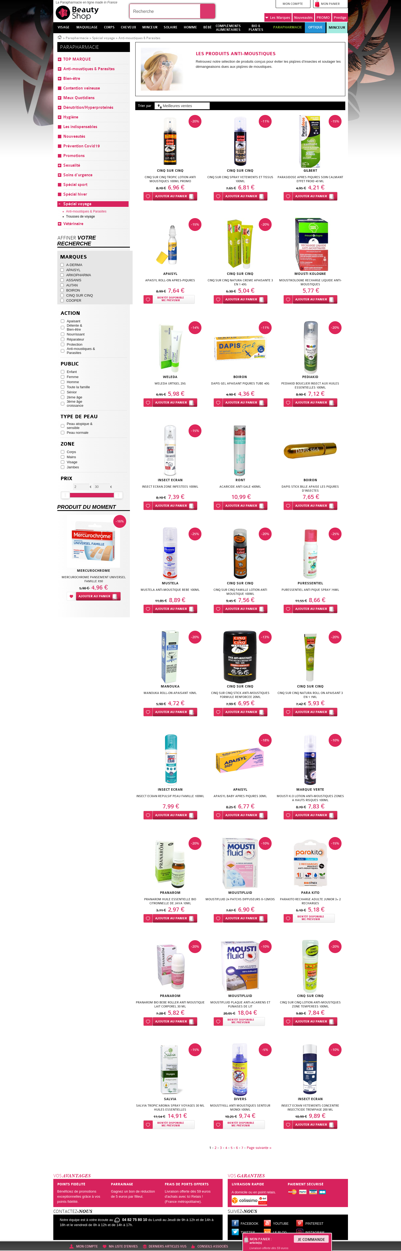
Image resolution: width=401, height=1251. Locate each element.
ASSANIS (73, 280)
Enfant (72, 372)
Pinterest (314, 1224)
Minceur (337, 27)
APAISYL (73, 270)
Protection (75, 344)
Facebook (249, 1224)
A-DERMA (74, 265)
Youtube (280, 1224)
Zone (68, 444)
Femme (72, 377)
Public (70, 364)
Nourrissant (75, 334)
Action (70, 313)
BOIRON (73, 290)
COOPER (73, 300)
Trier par (144, 106)
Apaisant (73, 321)
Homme (73, 382)
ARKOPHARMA (78, 275)
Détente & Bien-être (74, 327)
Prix (66, 479)
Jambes (73, 467)
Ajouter (171, 196)
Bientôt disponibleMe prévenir (170, 299)
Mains (71, 457)
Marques (277, 17)
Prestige (340, 18)
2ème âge (74, 397)
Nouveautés (303, 18)
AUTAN (72, 285)
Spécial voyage (103, 38)
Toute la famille (78, 387)
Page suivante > (259, 1148)
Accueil (59, 37)
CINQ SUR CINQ (79, 295)
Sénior (72, 392)
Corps (71, 452)
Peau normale (77, 433)
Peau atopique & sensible (79, 426)
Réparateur (75, 339)
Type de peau (79, 417)
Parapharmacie (77, 38)
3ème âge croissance (75, 403)
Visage (72, 462)
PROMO (323, 18)
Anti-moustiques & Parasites (81, 351)
